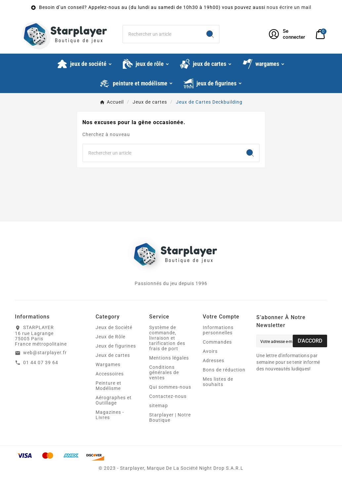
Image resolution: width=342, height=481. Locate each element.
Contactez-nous (168, 396)
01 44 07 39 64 (40, 362)
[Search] (210, 34)
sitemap (158, 405)
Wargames (108, 364)
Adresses (213, 360)
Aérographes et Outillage (114, 400)
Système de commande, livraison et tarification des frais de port (167, 338)
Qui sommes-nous (170, 387)
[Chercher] (162, 34)
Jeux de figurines (116, 346)
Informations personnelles (218, 330)
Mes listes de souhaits (218, 381)
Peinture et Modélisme (108, 385)
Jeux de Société (114, 327)
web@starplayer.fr (45, 352)
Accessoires (110, 373)
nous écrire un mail (289, 7)
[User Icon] (288, 34)
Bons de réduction (224, 369)
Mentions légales (169, 358)
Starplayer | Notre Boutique (170, 417)
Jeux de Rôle (110, 336)
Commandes (217, 342)
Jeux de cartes (113, 355)
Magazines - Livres (110, 414)
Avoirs (210, 351)
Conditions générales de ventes (164, 372)
